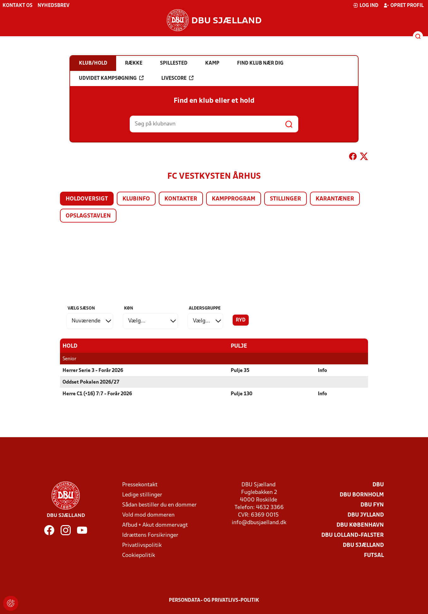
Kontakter (180, 199)
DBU (378, 485)
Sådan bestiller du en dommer (159, 505)
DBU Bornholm (362, 495)
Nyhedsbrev (53, 5)
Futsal (374, 555)
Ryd (241, 320)
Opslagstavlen (88, 216)
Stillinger (285, 199)
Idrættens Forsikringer (150, 535)
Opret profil (403, 5)
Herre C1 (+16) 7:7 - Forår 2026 (97, 394)
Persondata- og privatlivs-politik (214, 600)
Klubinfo (136, 199)
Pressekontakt (140, 485)
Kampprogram (233, 199)
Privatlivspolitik (142, 545)
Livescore (177, 78)
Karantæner (335, 199)
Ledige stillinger (142, 495)
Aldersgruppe (205, 308)
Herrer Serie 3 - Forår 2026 (92, 370)
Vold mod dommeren (148, 515)
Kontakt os (18, 5)
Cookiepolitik (138, 555)
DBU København (360, 525)
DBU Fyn (372, 505)
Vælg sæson (81, 308)
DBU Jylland (366, 515)
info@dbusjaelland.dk (259, 522)
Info (322, 370)
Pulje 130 (241, 394)
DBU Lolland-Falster (352, 535)
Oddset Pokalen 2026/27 (90, 382)
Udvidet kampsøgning (111, 78)
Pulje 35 (240, 370)
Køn (128, 308)
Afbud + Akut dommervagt (155, 525)
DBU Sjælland (363, 545)
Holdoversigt (87, 199)
